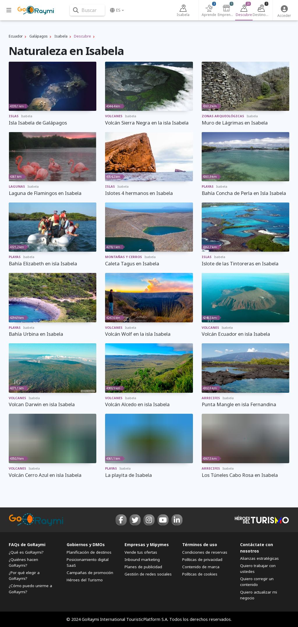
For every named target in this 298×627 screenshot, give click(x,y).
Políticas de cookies (199, 574)
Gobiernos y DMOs (86, 544)
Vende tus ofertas (141, 552)
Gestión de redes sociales (148, 574)
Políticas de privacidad (202, 559)
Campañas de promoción (90, 572)
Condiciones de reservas (204, 552)
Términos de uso (199, 544)
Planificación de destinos (89, 552)
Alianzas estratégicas (259, 558)
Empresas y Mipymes (147, 544)
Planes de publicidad (143, 566)
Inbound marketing (142, 559)
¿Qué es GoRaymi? (26, 552)
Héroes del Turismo (85, 579)
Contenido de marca (200, 566)
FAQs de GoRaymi (27, 544)
